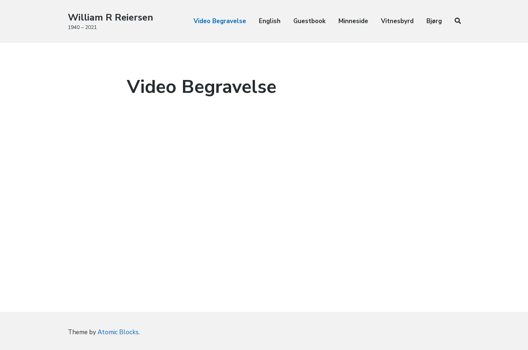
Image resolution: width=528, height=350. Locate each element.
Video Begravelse (220, 21)
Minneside (353, 21)
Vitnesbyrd (397, 21)
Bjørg (434, 21)
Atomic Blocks (118, 332)
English (269, 21)
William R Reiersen (110, 17)
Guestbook (309, 21)
